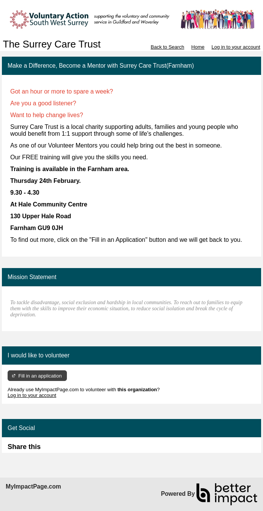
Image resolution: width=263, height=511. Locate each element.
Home (197, 47)
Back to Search (167, 47)
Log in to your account (236, 47)
